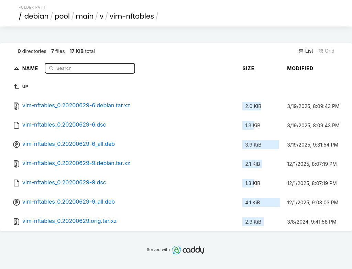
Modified (300, 68)
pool (62, 16)
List (305, 51)
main (85, 16)
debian (36, 16)
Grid (326, 51)
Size (248, 68)
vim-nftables (132, 16)
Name (31, 68)
